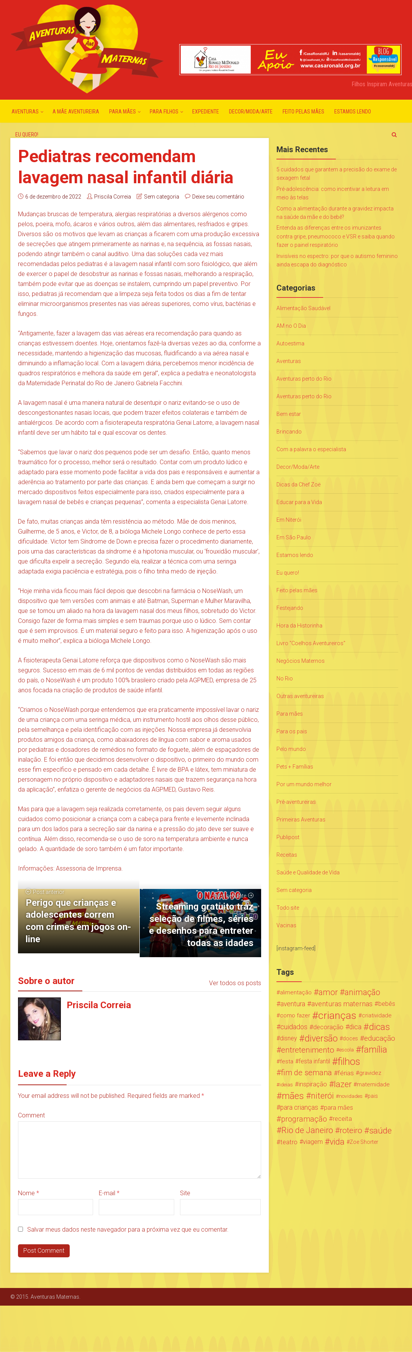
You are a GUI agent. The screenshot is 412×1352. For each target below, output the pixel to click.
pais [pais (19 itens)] (373, 1096)
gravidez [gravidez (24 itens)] (370, 1072)
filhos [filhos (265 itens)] (349, 1061)
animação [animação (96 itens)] (362, 992)
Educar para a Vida (299, 502)
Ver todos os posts (235, 983)
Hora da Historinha (299, 626)
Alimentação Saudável (303, 308)
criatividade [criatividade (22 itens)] (377, 1015)
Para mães (122, 111)
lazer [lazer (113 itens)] (343, 1084)
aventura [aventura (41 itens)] (292, 1004)
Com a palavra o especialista (311, 449)
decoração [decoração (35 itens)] (328, 1027)
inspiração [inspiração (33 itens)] (313, 1084)
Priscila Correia (112, 197)
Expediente (205, 111)
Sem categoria (161, 197)
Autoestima (290, 343)
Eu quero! (26, 134)
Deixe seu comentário (218, 197)
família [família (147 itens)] (374, 1050)
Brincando (289, 432)
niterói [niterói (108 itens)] (322, 1096)
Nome (28, 1193)
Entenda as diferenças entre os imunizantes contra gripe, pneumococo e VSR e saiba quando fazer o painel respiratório (335, 236)
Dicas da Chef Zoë (298, 484)
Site (185, 1193)
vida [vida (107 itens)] (337, 1142)
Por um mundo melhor (304, 784)
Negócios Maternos (300, 661)
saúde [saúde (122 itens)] (380, 1130)
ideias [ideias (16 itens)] (286, 1084)
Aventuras (25, 111)
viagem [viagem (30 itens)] (313, 1141)
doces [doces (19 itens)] (350, 1038)
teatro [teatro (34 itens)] (289, 1142)
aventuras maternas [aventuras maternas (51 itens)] (342, 1004)
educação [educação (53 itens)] (379, 1038)
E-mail (109, 1193)
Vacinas (286, 925)
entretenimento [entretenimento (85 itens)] (307, 1050)
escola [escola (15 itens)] (346, 1050)
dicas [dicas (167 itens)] (379, 1027)
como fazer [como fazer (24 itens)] (295, 1015)
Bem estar (288, 414)
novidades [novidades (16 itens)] (351, 1096)
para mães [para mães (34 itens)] (338, 1107)
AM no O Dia (291, 326)
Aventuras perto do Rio (304, 379)
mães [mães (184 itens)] (293, 1096)
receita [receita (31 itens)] (342, 1118)
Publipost (287, 837)
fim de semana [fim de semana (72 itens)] (306, 1072)
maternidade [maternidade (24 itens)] (373, 1084)
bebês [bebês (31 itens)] (386, 1003)
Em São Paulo (293, 537)
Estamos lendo (352, 111)
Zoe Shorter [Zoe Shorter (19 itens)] (364, 1142)
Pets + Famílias (294, 767)
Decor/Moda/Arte (251, 111)
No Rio (284, 678)
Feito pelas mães (303, 111)
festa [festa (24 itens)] (286, 1061)
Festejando (289, 608)
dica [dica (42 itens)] (355, 1027)
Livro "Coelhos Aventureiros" (310, 643)
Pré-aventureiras (296, 802)
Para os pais (291, 731)
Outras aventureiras (300, 696)
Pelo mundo (291, 749)
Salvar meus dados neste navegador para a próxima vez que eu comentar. (128, 1229)
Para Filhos (164, 111)
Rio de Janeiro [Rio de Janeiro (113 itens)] (307, 1130)
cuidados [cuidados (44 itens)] (293, 1027)
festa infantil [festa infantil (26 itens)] (314, 1061)
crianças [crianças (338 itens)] (337, 1015)
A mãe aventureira (75, 111)
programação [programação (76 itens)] (304, 1119)
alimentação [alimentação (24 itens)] (296, 992)
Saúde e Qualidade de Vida (308, 872)
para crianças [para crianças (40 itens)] (299, 1107)
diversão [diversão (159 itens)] (321, 1038)
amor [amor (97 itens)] (328, 992)
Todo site (287, 908)
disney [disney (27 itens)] (288, 1038)
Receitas (286, 855)
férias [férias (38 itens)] (346, 1073)
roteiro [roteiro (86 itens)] (351, 1130)
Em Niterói (288, 520)
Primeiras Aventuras (300, 819)
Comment (31, 1115)
